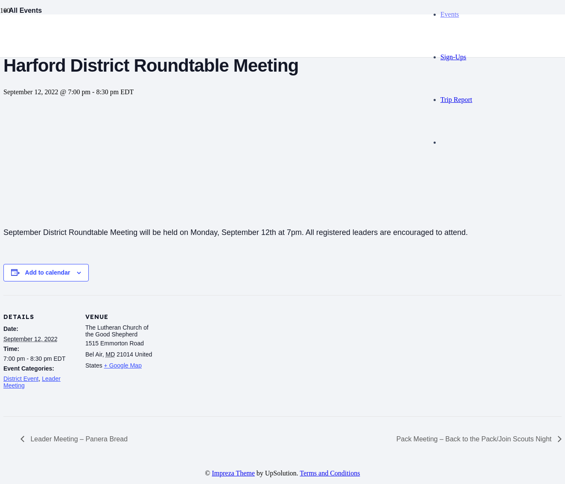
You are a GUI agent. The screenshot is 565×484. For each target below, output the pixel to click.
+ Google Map (123, 365)
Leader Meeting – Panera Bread (78, 439)
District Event (20, 378)
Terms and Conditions (330, 473)
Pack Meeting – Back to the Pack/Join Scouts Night (474, 439)
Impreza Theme (233, 473)
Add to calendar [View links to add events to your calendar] (47, 272)
